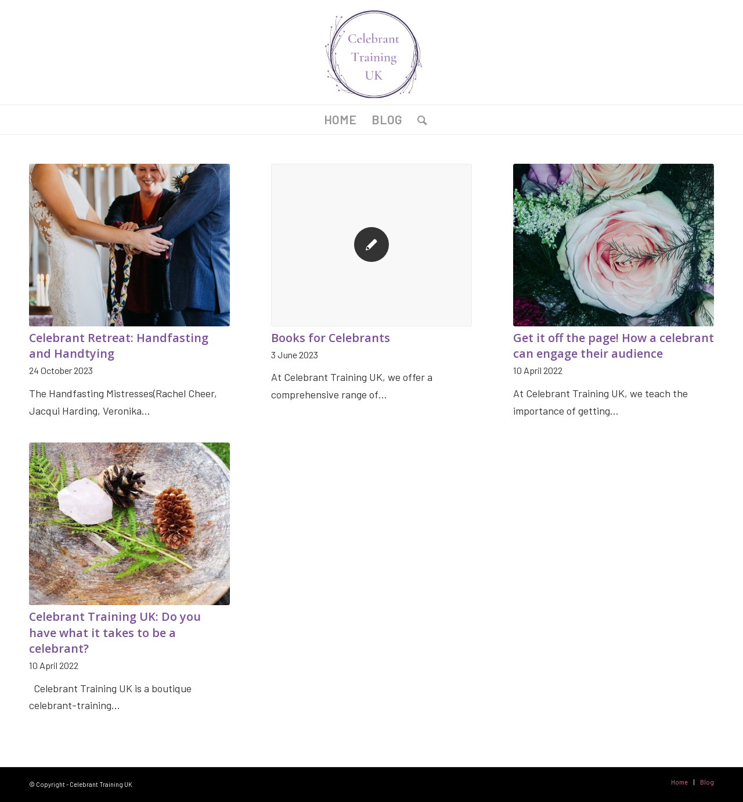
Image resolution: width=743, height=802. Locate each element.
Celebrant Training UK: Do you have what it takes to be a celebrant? (115, 632)
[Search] (418, 119)
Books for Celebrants (330, 338)
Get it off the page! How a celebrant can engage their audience (613, 346)
